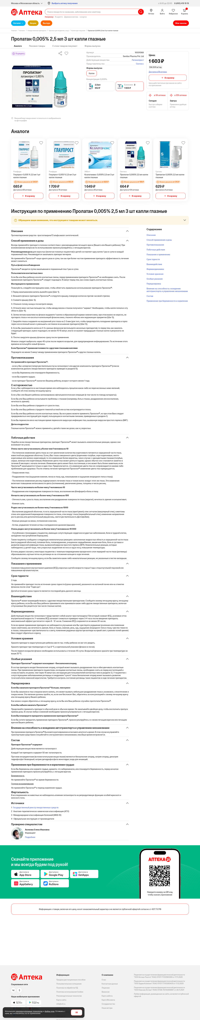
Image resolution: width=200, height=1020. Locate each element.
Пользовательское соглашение (69, 984)
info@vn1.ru (60, 1004)
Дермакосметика (71, 17)
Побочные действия (156, 249)
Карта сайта (61, 1000)
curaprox (83, 17)
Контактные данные (110, 984)
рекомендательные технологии (29, 1011)
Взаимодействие (154, 264)
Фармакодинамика (155, 269)
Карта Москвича (108, 1000)
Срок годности (153, 259)
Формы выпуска (92, 46)
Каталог (17, 23)
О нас (104, 980)
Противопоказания (155, 244)
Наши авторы (107, 1008)
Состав (150, 296)
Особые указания (155, 278)
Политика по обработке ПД (67, 988)
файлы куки (49, 1011)
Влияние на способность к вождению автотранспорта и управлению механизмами (167, 290)
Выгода (46, 23)
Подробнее (30, 853)
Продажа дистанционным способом (70, 980)
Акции (33, 23)
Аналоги (18, 46)
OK (76, 1012)
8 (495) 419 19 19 (181, 3)
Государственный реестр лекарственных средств (35, 823)
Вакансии (105, 992)
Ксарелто (59, 17)
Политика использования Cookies (69, 992)
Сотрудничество (108, 1004)
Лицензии (106, 988)
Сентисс (140, 63)
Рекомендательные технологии (69, 996)
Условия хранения (155, 274)
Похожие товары (37, 46)
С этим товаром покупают (64, 46)
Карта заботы (107, 996)
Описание (151, 235)
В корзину (169, 77)
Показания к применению (158, 254)
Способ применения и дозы (159, 240)
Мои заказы (181, 23)
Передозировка (154, 283)
